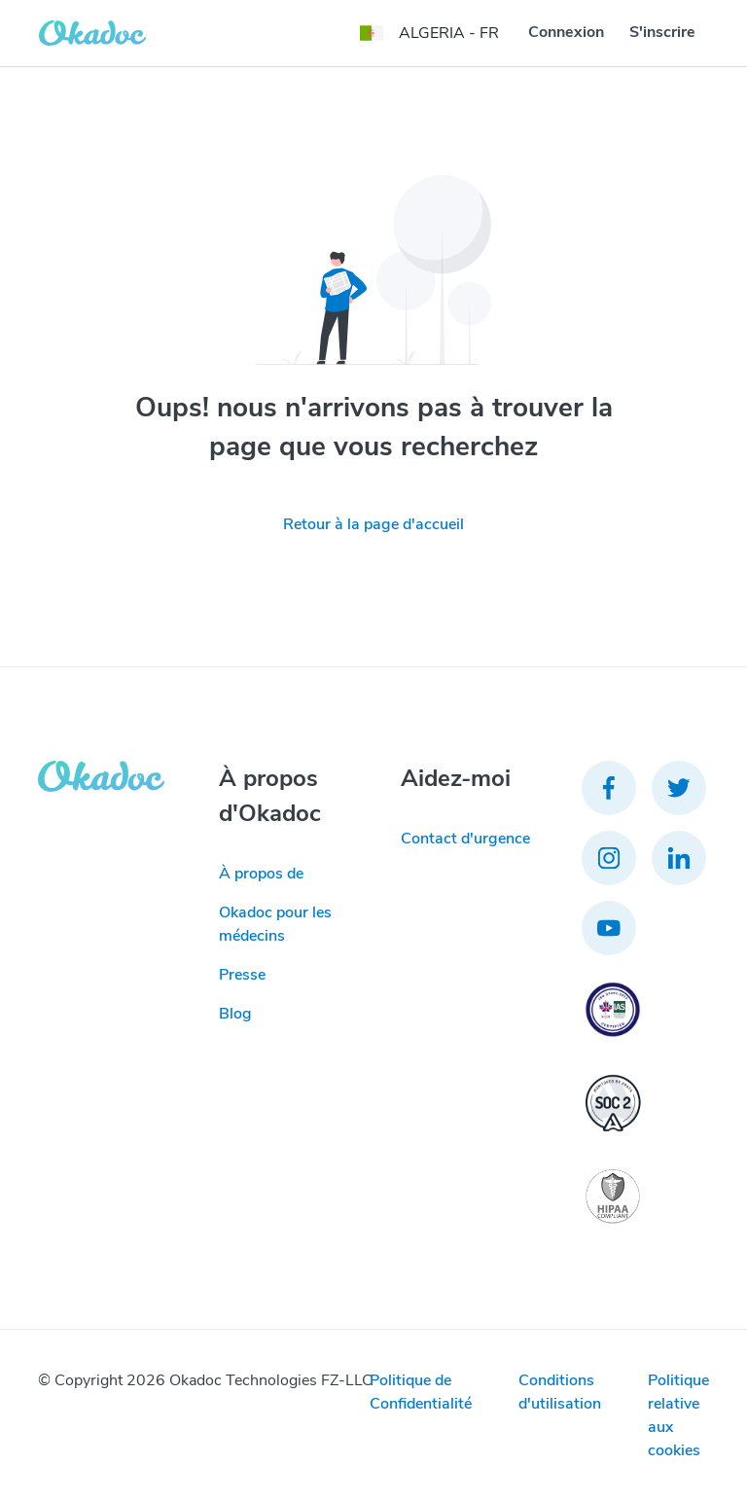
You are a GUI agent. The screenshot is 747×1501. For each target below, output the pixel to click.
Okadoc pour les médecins (275, 924)
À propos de (261, 873)
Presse (242, 974)
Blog (235, 1013)
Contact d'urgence (465, 838)
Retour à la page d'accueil (373, 524)
